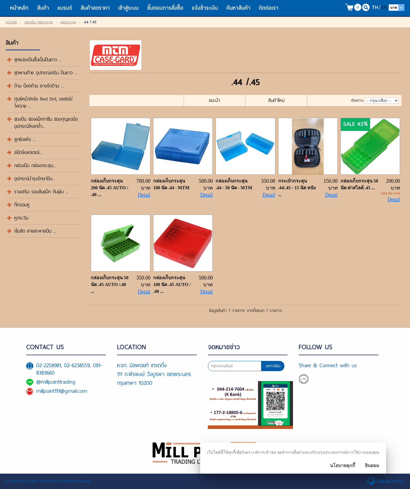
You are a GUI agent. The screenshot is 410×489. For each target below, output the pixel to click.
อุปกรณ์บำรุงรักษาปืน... (34, 178)
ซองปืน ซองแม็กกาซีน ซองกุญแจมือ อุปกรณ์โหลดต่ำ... (46, 123)
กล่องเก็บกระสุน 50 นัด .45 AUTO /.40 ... (109, 284)
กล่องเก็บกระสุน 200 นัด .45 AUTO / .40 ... (109, 187)
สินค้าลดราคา (95, 7)
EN (384, 7)
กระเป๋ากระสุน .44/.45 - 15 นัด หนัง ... (297, 187)
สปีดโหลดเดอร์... (28, 152)
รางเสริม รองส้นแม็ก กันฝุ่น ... (41, 191)
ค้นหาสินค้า (238, 7)
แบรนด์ (65, 7)
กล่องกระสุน (68, 22)
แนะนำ (214, 100)
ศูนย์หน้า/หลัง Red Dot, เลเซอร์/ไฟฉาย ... (43, 102)
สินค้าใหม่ (276, 100)
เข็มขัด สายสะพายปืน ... (35, 231)
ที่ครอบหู (22, 204)
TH (375, 7)
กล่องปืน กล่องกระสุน (38, 22)
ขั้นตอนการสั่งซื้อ (165, 7)
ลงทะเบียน (273, 366)
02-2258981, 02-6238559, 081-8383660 (69, 369)
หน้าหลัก (19, 7)
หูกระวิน (21, 217)
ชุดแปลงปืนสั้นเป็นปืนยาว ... (38, 59)
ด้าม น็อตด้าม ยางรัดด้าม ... (38, 85)
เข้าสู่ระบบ (128, 7)
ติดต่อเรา (268, 7)
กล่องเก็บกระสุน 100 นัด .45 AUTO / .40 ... (171, 284)
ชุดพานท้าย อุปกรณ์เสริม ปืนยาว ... (45, 72)
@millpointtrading (55, 382)
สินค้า (43, 7)
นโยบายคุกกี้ (342, 465)
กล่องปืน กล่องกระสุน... (35, 165)
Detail (144, 195)
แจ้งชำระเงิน (205, 7)
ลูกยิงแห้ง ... (25, 139)
